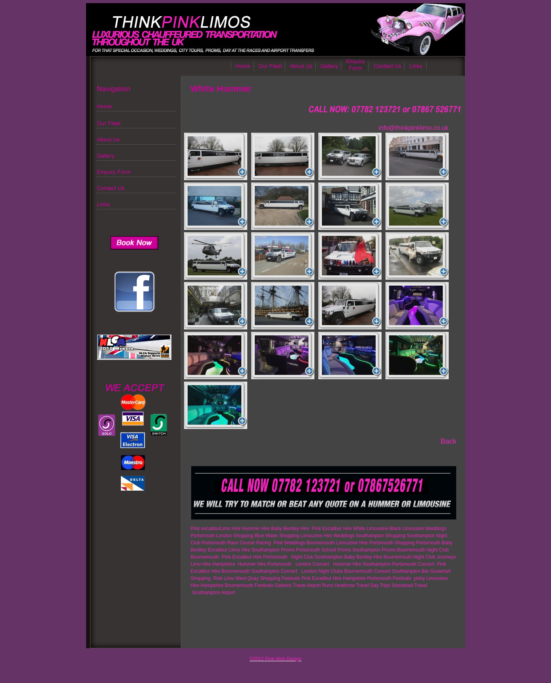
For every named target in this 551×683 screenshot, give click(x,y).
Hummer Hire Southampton (362, 564)
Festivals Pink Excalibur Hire (311, 578)
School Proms (336, 550)
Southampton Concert (275, 571)
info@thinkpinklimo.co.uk (413, 127)
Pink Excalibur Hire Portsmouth (255, 557)
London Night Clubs (321, 571)
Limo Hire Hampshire (214, 564)
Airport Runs (320, 585)
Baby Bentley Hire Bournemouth (378, 557)
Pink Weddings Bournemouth (304, 543)
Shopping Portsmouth (417, 543)
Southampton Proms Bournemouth (388, 550)
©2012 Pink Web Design (275, 659)
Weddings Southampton (358, 535)
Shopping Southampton (410, 535)
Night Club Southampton (317, 557)
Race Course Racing (249, 543)
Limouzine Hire (316, 535)
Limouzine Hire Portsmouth (364, 543)
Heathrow (345, 585)
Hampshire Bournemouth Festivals (237, 585)
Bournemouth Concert (367, 571)
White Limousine (370, 528)
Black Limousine (406, 528)
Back (448, 441)
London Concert (312, 564)
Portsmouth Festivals (389, 578)
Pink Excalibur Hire (332, 528)
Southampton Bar (410, 571)
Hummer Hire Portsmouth (265, 564)
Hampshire (354, 578)
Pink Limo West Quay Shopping (246, 578)
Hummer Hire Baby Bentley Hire (276, 528)
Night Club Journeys (434, 557)
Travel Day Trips (373, 585)
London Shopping (234, 535)
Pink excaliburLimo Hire (216, 528)
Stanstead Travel (409, 585)
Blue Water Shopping (277, 535)
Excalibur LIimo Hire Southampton (244, 550)
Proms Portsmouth (300, 550)
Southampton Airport (213, 592)
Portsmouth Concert (413, 564)
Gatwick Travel (290, 585)
